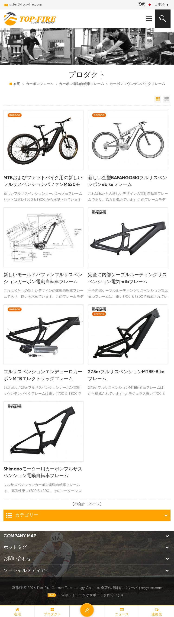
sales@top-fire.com (25, 4)
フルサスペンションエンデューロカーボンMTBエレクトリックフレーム (42, 376)
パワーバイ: (143, 588)
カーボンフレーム (40, 84)
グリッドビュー (157, 99)
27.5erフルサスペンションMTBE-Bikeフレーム (126, 376)
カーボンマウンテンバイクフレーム (137, 84)
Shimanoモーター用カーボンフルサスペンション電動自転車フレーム (43, 473)
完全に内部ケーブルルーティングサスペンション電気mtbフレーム (127, 279)
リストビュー (166, 99)
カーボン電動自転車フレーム (81, 84)
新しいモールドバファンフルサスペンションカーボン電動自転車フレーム (42, 279)
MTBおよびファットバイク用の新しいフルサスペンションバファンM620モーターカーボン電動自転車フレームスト (42, 182)
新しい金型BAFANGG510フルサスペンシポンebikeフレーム (128, 182)
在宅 (14, 84)
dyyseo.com (152, 588)
